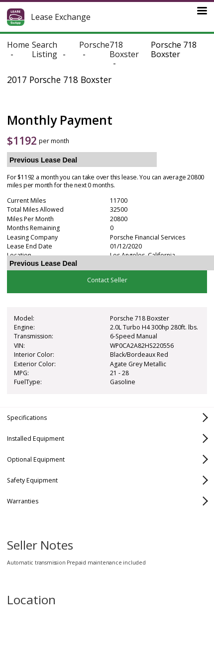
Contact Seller (107, 280)
